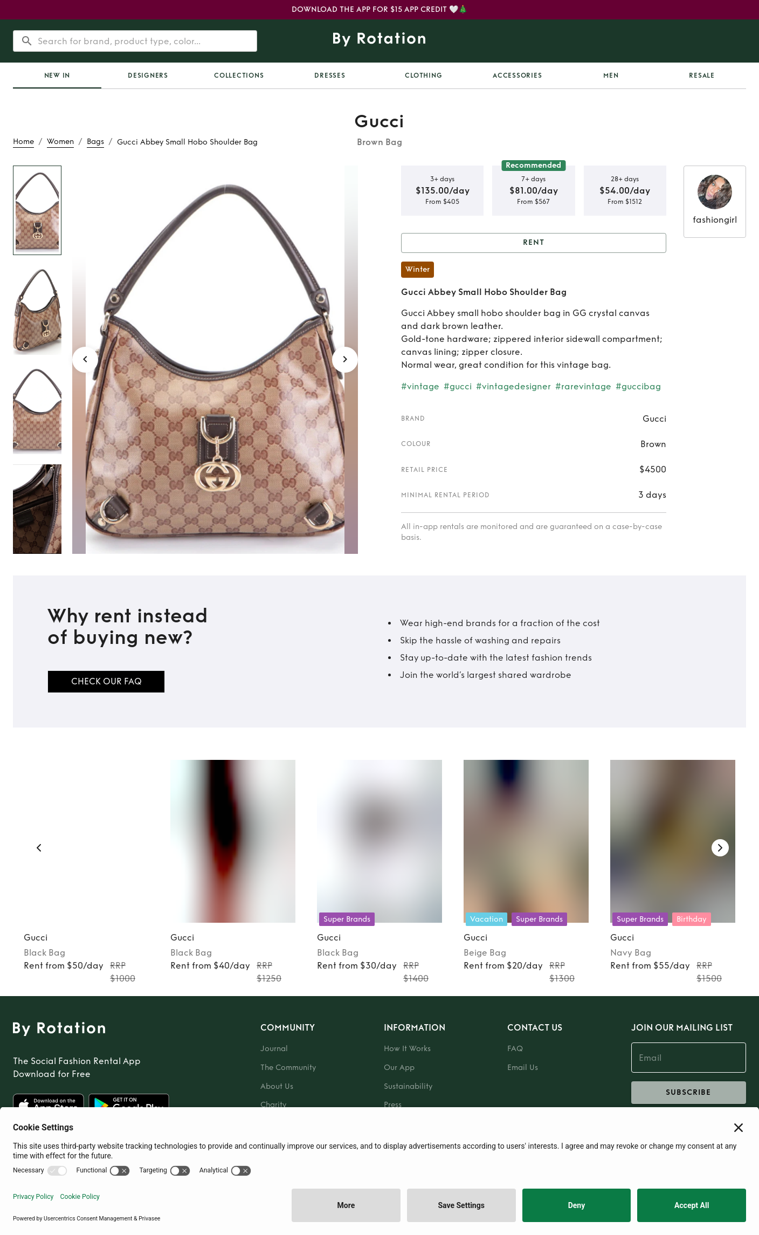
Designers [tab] (148, 75)
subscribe (688, 1092)
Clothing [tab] (423, 75)
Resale (702, 75)
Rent (534, 243)
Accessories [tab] (517, 75)
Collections (239, 75)
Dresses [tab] (329, 75)
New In (57, 75)
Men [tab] (610, 75)
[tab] (57, 75)
